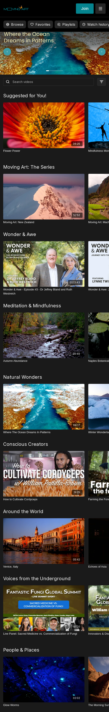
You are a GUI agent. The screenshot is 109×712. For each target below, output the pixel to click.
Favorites (40, 24)
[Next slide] (95, 51)
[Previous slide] (13, 51)
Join (85, 8)
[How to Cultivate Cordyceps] (43, 499)
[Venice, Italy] (43, 567)
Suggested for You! (25, 95)
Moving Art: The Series (29, 167)
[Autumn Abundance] (43, 361)
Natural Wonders (22, 377)
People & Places (21, 650)
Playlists (66, 24)
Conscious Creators (25, 444)
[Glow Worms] (43, 705)
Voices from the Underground (37, 578)
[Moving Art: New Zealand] (43, 222)
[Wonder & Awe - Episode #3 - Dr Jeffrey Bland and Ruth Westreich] (43, 291)
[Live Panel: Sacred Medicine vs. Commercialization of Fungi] (43, 634)
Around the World (23, 511)
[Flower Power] (43, 151)
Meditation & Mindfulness (32, 305)
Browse (14, 24)
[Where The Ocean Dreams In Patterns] (43, 432)
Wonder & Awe (19, 234)
